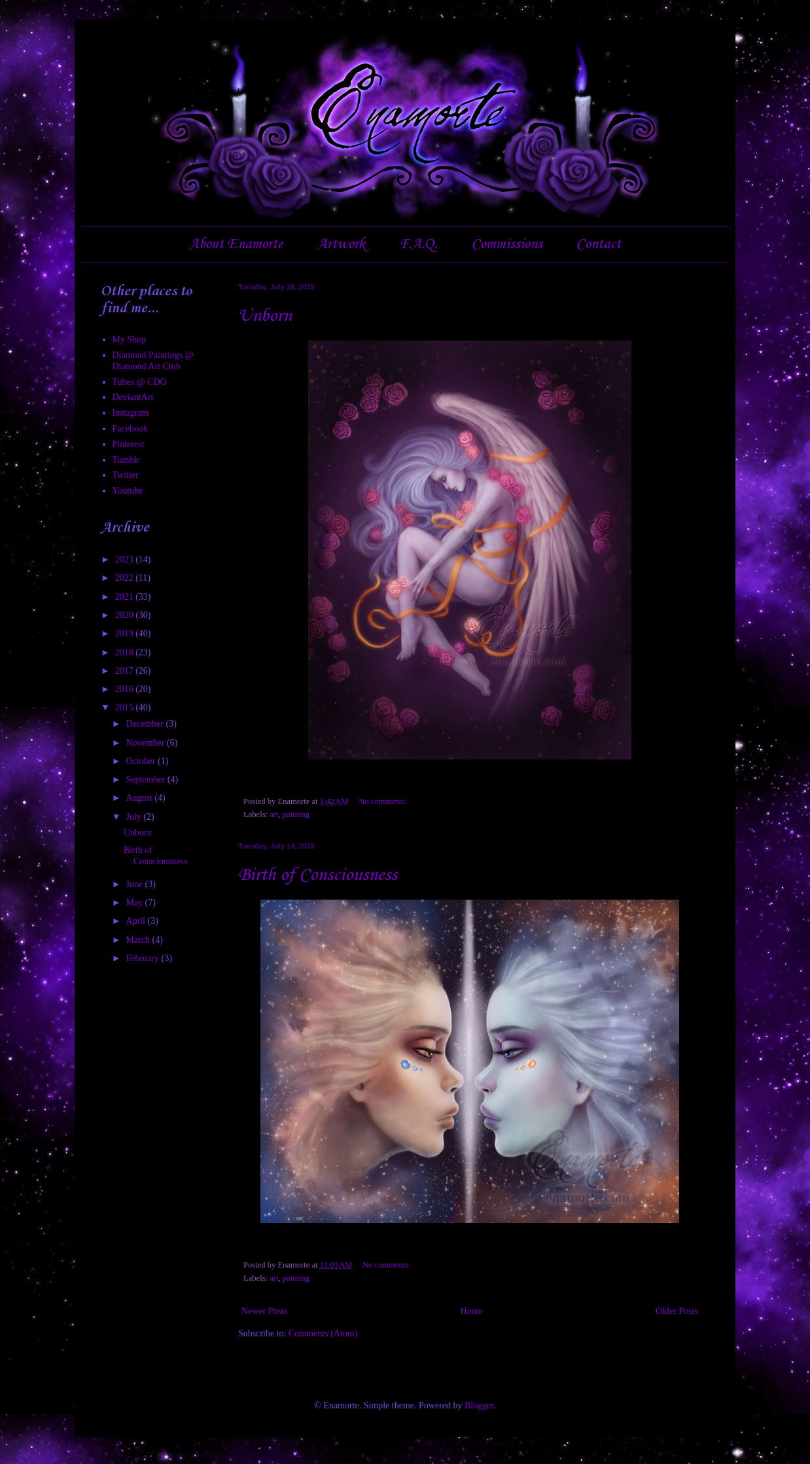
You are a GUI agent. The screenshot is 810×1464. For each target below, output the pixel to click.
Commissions (507, 244)
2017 (125, 671)
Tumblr (126, 460)
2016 (125, 689)
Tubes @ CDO (140, 382)
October (142, 761)
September (146, 779)
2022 (125, 578)
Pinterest (129, 444)
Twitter (126, 475)
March (139, 940)
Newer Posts (264, 1311)
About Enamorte (236, 244)
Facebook (130, 428)
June (135, 884)
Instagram (131, 413)
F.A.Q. (418, 244)
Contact (598, 244)
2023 (125, 559)
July (134, 817)
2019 (125, 633)
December (146, 724)
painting (296, 814)
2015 (125, 707)
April (136, 921)
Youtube (128, 491)
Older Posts (677, 1311)
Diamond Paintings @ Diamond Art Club (153, 360)
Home (472, 1311)
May (135, 902)
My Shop (130, 339)
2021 (125, 597)
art (274, 814)
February (143, 958)
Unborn (265, 316)
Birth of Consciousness (317, 875)
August (140, 798)
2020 (125, 615)
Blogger (479, 1405)
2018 (125, 652)
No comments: (384, 801)
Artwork (341, 244)
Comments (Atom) (323, 1333)
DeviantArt (133, 397)
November (146, 743)
